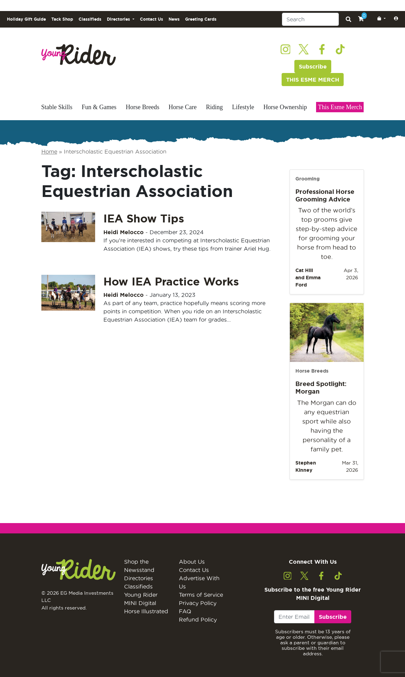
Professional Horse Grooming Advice (324, 195)
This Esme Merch (340, 107)
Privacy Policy (197, 603)
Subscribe (313, 66)
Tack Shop (62, 19)
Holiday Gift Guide (26, 19)
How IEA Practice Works (171, 281)
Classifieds (90, 19)
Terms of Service (201, 595)
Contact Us (151, 19)
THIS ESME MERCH (312, 79)
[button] (380, 18)
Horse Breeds (142, 107)
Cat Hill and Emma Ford (308, 278)
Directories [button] (119, 19)
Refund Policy (198, 619)
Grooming (307, 178)
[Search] (310, 19)
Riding (214, 107)
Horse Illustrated (146, 611)
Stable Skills (57, 107)
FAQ (185, 611)
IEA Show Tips (143, 218)
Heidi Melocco (123, 232)
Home (49, 151)
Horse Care (182, 107)
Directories (138, 578)
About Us (192, 562)
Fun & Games (99, 107)
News (174, 19)
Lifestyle (243, 107)
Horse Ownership (285, 107)
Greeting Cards (200, 19)
